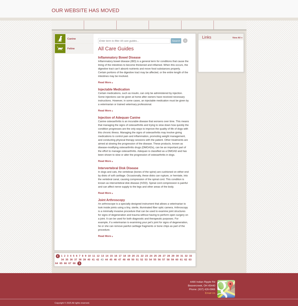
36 (71, 259)
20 (133, 255)
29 (173, 255)
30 (177, 255)
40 (88, 259)
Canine (65, 38)
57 (163, 259)
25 (155, 255)
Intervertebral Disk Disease (118, 168)
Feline (65, 48)
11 (93, 255)
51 (137, 259)
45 (111, 259)
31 (181, 255)
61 (181, 259)
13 (102, 255)
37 (75, 259)
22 (142, 255)
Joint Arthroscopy (111, 200)
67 (69, 263)
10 (89, 255)
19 (129, 255)
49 (128, 259)
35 (66, 259)
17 (120, 255)
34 (62, 259)
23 (146, 255)
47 (119, 259)
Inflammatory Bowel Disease (119, 57)
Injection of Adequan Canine (119, 117)
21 (137, 255)
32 (186, 255)
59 (172, 259)
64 (56, 263)
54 (150, 259)
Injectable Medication (114, 89)
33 (190, 255)
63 (190, 259)
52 (141, 259)
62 (185, 259)
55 (154, 259)
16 (115, 255)
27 (164, 255)
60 (177, 259)
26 (159, 255)
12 (98, 255)
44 (106, 259)
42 (97, 259)
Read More (104, 82)
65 (61, 263)
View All (236, 37)
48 (124, 259)
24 (150, 255)
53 (146, 259)
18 (124, 255)
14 (106, 255)
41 (93, 259)
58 (168, 259)
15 (111, 255)
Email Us (210, 293)
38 (80, 259)
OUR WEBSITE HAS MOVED (85, 10)
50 (132, 259)
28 (168, 255)
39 (84, 259)
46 (115, 259)
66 (65, 263)
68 (74, 263)
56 (159, 259)
